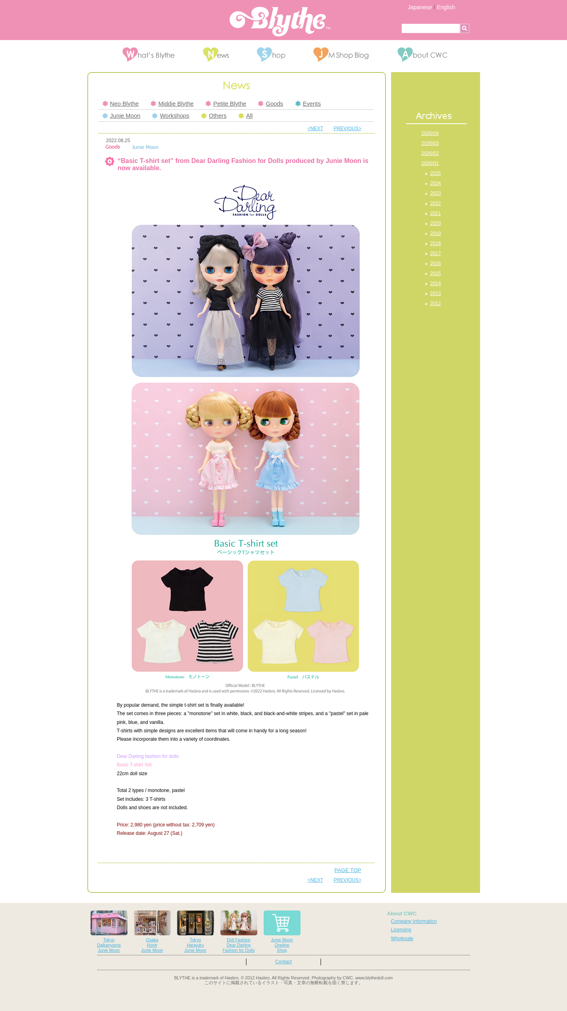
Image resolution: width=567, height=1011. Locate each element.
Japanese (420, 7)
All (245, 116)
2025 (435, 173)
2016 (435, 263)
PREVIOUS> (347, 128)
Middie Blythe (172, 103)
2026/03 (430, 143)
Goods (270, 103)
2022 (435, 203)
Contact (283, 962)
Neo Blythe (121, 103)
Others (213, 116)
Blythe (280, 21)
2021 (435, 213)
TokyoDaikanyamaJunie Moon (109, 932)
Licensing (401, 930)
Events (308, 103)
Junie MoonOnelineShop (282, 932)
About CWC (402, 914)
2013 (435, 293)
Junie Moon (122, 116)
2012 (435, 303)
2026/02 (430, 153)
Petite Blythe (226, 103)
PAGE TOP (348, 870)
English (446, 7)
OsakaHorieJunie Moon (152, 932)
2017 (435, 253)
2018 (435, 243)
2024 (435, 183)
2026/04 (430, 133)
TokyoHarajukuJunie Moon (195, 932)
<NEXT (315, 128)
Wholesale (402, 938)
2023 (435, 193)
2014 (435, 283)
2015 (435, 273)
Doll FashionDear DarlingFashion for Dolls (238, 932)
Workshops (170, 116)
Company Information (414, 921)
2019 (435, 233)
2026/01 (430, 163)
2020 (435, 223)
